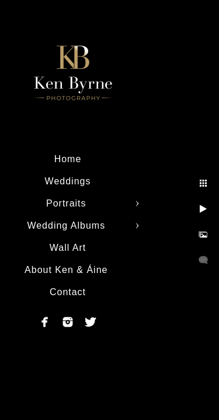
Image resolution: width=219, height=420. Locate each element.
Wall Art (68, 248)
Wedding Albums (67, 225)
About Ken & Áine (68, 270)
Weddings (68, 181)
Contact (68, 292)
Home (68, 159)
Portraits (67, 203)
